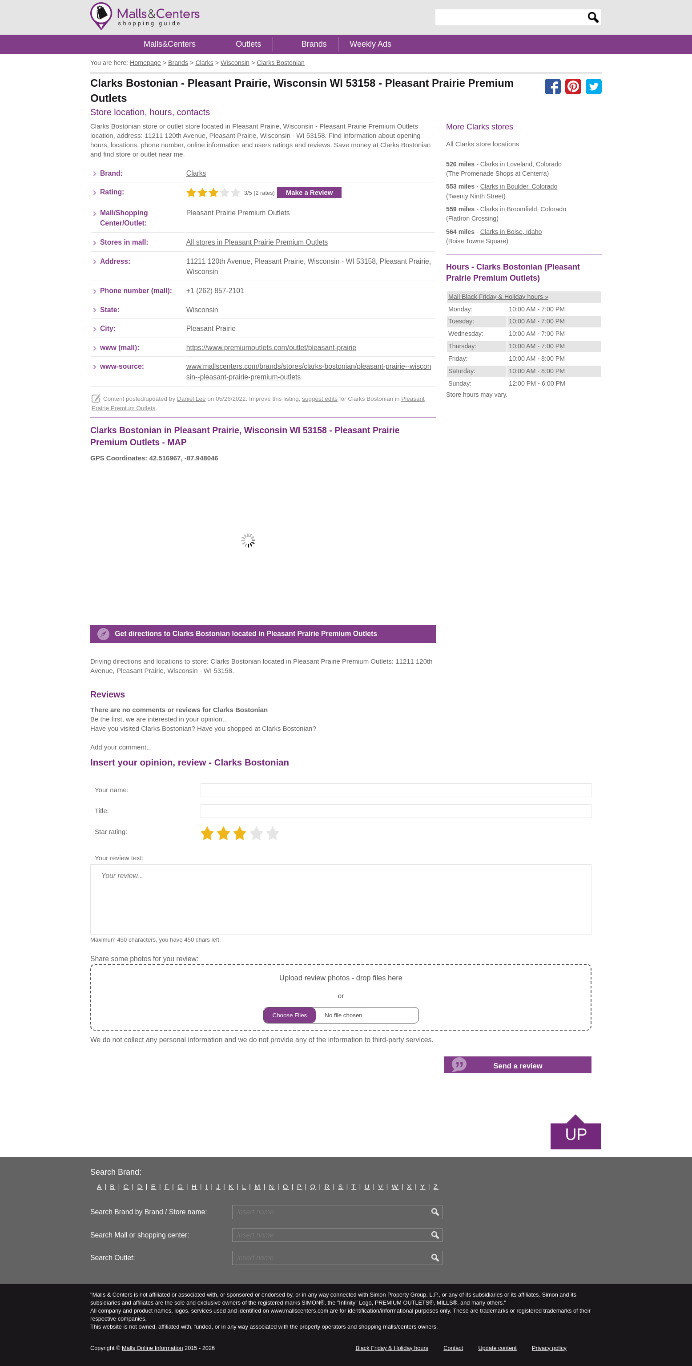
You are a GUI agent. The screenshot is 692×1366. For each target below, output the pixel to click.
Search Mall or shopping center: (139, 1235)
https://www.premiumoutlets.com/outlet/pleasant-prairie (271, 347)
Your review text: (119, 858)
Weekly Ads (370, 44)
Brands (314, 44)
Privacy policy (549, 1348)
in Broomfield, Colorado (523, 209)
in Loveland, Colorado (521, 164)
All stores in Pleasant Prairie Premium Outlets (257, 242)
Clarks (196, 173)
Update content (497, 1348)
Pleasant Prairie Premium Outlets (238, 213)
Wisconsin (202, 310)
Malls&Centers (170, 44)
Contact (453, 1348)
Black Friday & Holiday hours (391, 1348)
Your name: (112, 790)
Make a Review (309, 192)
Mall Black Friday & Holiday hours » (498, 296)
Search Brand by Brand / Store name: (148, 1212)
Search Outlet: (112, 1257)
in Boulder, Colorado (518, 186)
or (341, 997)
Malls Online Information (152, 1348)
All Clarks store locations (482, 144)
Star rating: (111, 831)
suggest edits (320, 398)
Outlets (248, 44)
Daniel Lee (191, 398)
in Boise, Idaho (511, 231)
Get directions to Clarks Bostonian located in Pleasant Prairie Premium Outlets (246, 633)
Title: (102, 810)
